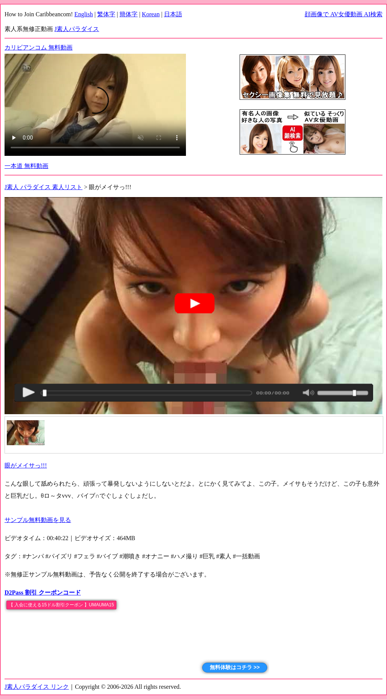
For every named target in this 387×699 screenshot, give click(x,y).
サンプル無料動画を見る (38, 520)
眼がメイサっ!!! (26, 465)
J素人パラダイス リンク (37, 686)
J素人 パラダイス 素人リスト (43, 187)
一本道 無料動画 (26, 166)
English (83, 14)
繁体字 (106, 14)
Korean (150, 14)
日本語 (173, 14)
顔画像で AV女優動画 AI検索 (343, 14)
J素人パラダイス (76, 29)
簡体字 (128, 14)
